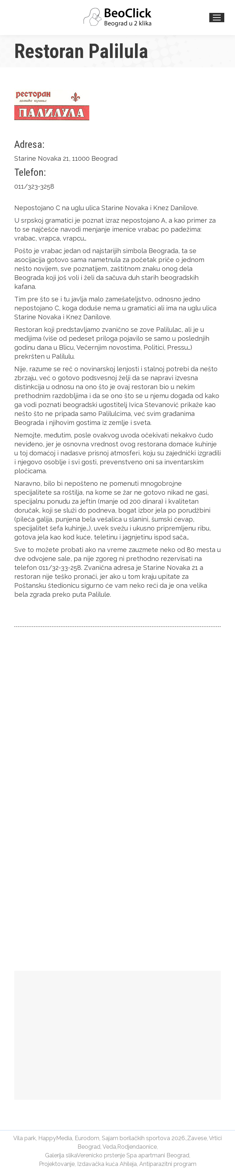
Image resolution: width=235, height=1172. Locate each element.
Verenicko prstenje (101, 1155)
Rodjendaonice (137, 1146)
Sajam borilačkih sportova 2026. (144, 1138)
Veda (109, 1146)
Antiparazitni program (167, 1164)
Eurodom (87, 1138)
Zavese (197, 1138)
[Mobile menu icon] (216, 17)
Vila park (24, 1138)
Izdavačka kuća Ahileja (107, 1164)
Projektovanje (57, 1164)
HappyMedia (55, 1138)
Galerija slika (61, 1155)
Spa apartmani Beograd (157, 1155)
